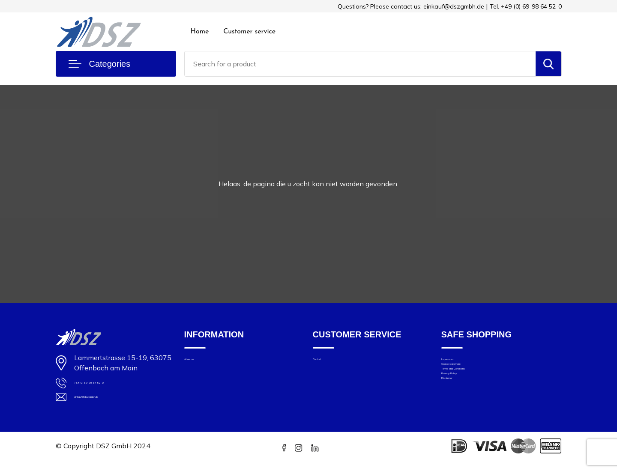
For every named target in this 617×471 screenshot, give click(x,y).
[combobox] (360, 63)
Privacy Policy (461, 399)
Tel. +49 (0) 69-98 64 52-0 (526, 6)
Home (200, 31)
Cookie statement (467, 375)
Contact (324, 363)
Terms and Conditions (473, 387)
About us (197, 363)
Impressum (457, 363)
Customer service (249, 31)
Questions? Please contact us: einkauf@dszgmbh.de (411, 6)
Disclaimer (456, 411)
